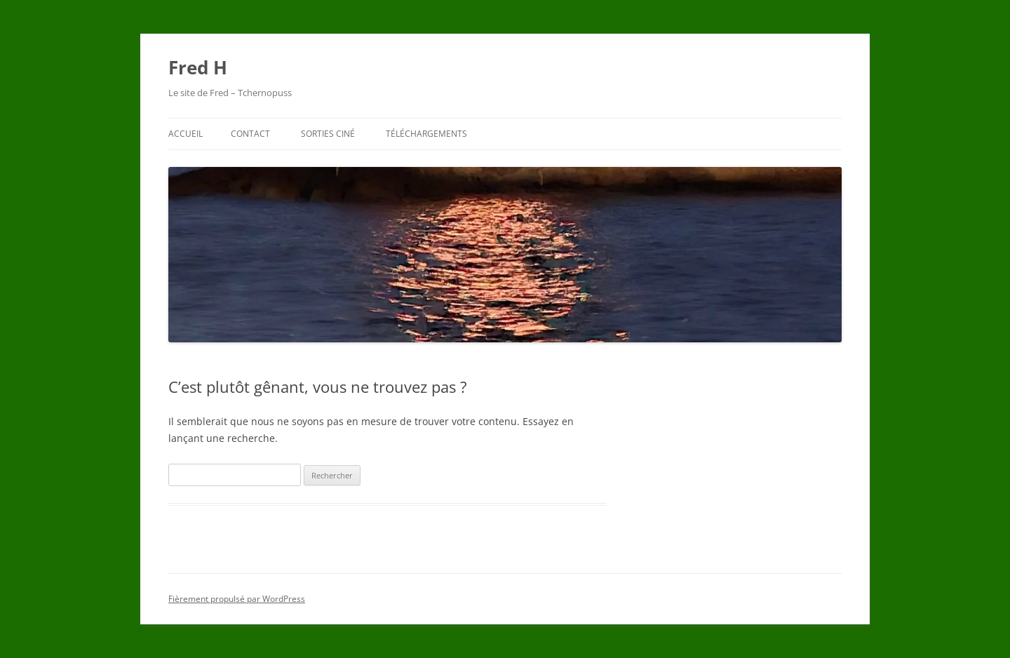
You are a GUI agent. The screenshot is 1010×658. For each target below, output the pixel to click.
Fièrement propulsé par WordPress (236, 599)
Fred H (197, 67)
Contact (250, 134)
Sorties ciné (328, 134)
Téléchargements (426, 134)
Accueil (185, 134)
